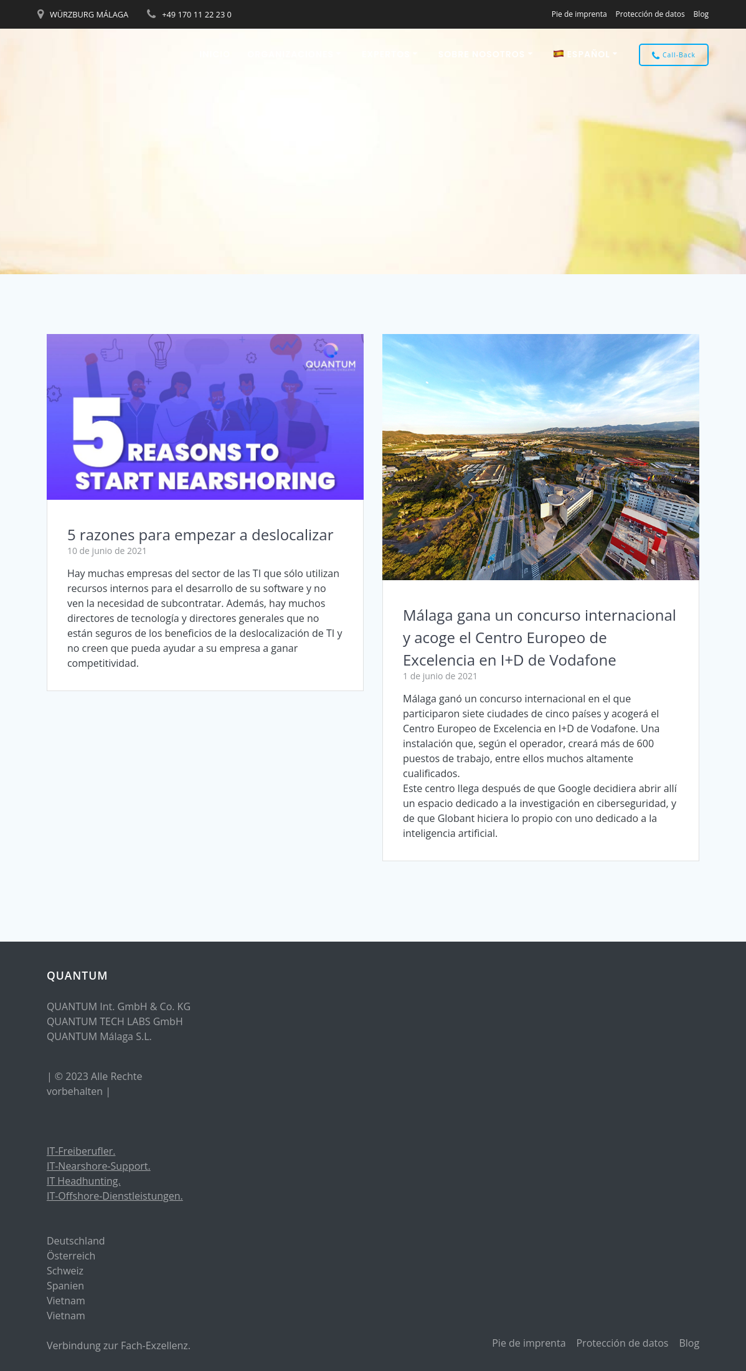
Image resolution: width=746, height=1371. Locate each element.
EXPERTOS (386, 54)
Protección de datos (650, 14)
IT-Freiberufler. (81, 1151)
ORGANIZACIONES (290, 54)
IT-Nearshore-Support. (99, 1166)
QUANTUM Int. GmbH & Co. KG (119, 1006)
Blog (701, 14)
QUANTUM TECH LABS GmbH (115, 1021)
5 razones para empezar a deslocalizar (200, 534)
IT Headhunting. (84, 1181)
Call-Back (674, 55)
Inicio (214, 54)
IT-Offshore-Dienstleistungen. (115, 1196)
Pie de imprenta (579, 14)
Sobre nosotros (482, 54)
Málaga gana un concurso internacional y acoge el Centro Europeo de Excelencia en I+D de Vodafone (539, 637)
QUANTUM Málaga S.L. (99, 1036)
